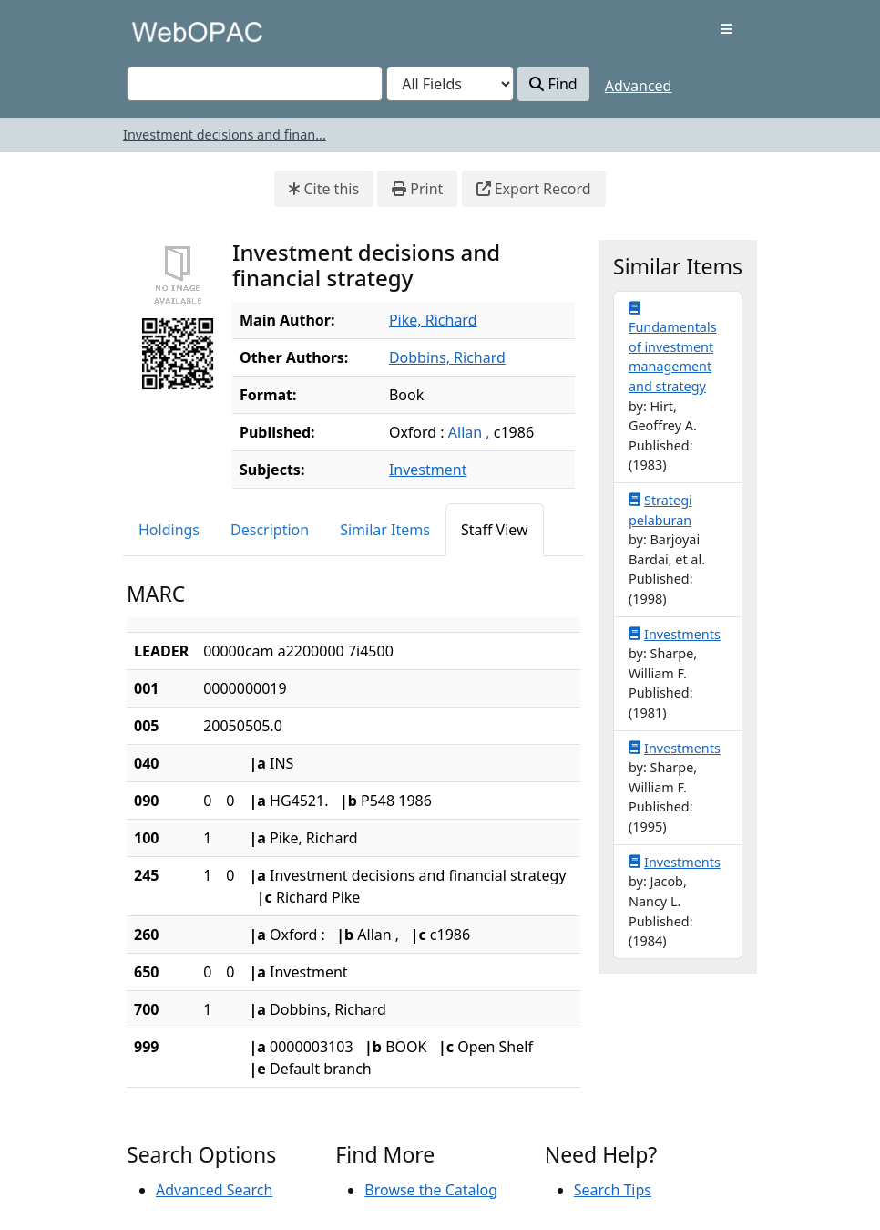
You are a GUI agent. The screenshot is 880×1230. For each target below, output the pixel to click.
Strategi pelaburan (660, 510)
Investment (428, 470)
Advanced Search (214, 1190)
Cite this (324, 189)
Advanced (638, 86)
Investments (675, 634)
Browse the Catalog (430, 1190)
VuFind (158, 31)
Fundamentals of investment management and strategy (673, 347)
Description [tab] (269, 530)
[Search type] (450, 84)
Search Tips (612, 1190)
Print (417, 189)
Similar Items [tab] (385, 530)
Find (553, 84)
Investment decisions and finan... (224, 134)
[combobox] (255, 84)
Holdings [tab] (169, 530)
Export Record (533, 189)
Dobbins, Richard (447, 357)
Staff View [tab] (494, 530)
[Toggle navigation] (726, 29)
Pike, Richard (433, 320)
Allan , (469, 432)
